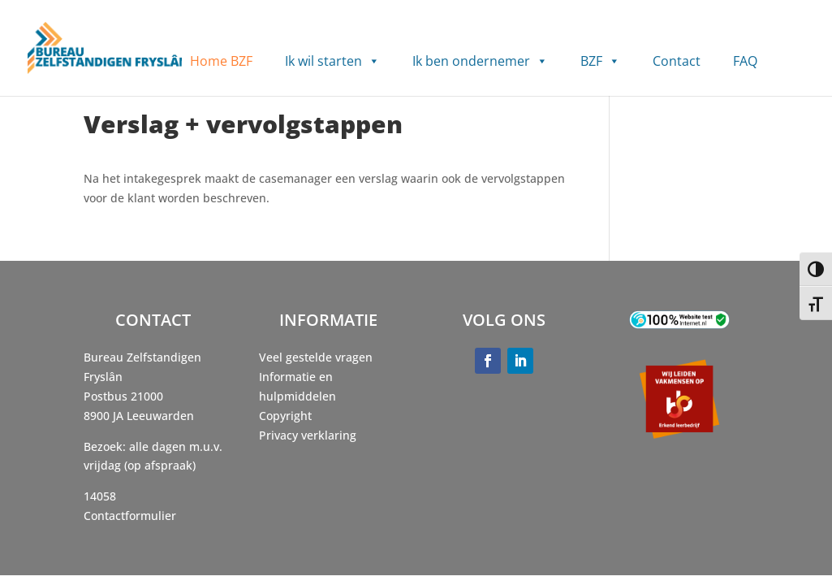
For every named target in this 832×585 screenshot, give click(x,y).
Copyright (285, 415)
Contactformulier (130, 515)
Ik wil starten (332, 61)
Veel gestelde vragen (316, 357)
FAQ (745, 61)
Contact (677, 61)
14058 (100, 496)
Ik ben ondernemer (480, 61)
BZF (600, 61)
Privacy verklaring (307, 435)
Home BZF (221, 61)
